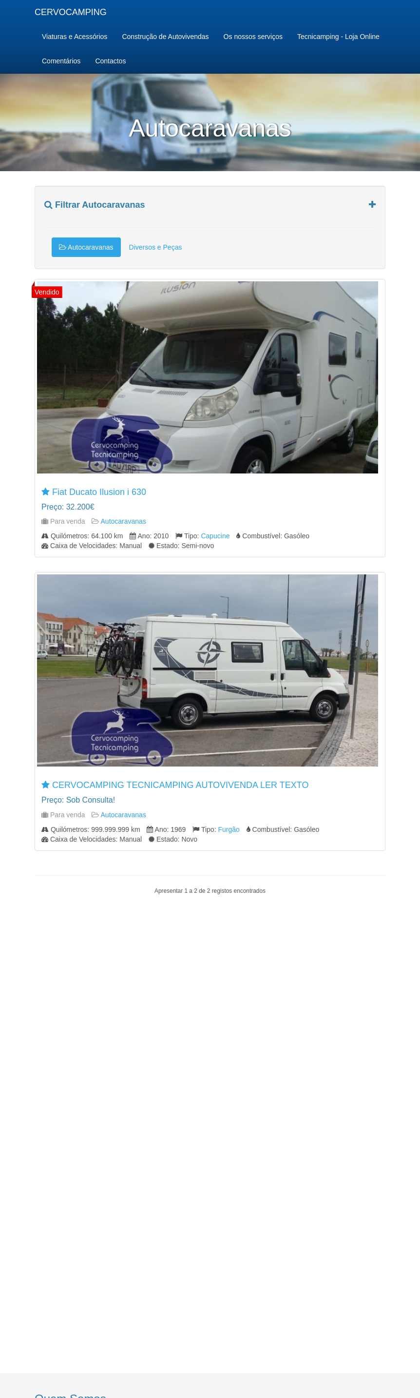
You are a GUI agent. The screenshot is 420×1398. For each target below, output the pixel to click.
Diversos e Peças (155, 247)
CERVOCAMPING (71, 12)
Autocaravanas (86, 247)
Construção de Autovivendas (165, 36)
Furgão (228, 829)
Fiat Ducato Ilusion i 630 (99, 492)
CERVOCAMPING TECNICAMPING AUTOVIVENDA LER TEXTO (180, 785)
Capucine (215, 536)
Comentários (61, 61)
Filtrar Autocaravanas (94, 205)
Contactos (110, 61)
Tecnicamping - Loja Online (338, 36)
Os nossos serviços (253, 36)
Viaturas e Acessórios (74, 36)
